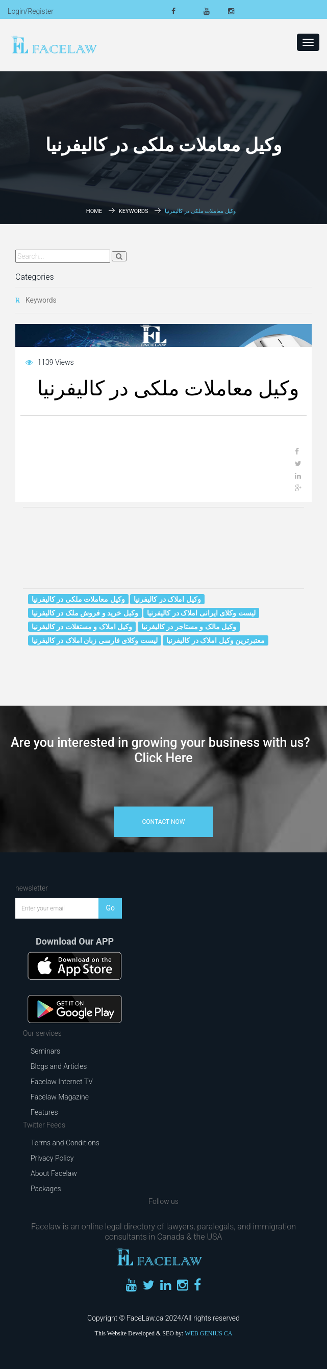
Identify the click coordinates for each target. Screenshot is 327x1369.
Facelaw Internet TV (62, 1082)
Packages (46, 1189)
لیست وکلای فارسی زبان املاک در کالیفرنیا (95, 640)
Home (94, 211)
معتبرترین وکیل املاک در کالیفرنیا (215, 640)
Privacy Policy (52, 1158)
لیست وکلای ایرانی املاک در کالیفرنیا (201, 613)
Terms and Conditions (65, 1143)
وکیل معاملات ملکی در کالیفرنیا (78, 599)
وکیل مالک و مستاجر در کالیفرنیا (188, 627)
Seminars (45, 1051)
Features (44, 1112)
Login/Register (31, 11)
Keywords (133, 211)
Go (110, 908)
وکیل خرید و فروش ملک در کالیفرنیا (85, 613)
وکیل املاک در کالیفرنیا (167, 599)
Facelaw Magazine (60, 1097)
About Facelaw (54, 1173)
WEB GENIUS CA (208, 1333)
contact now (163, 821)
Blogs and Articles (59, 1066)
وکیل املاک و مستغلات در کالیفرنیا (82, 627)
